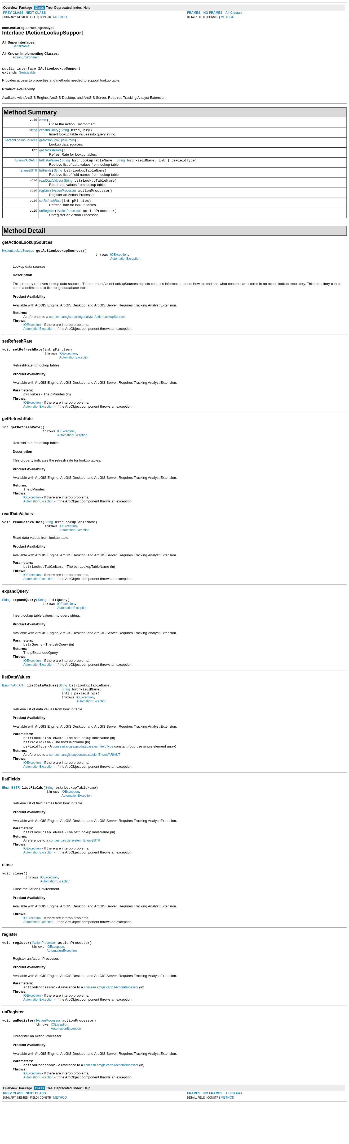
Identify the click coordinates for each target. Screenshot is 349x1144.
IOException (118, 266)
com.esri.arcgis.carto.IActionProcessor (111, 1024)
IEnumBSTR (28, 176)
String (33, 133)
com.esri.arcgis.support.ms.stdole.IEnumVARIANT (84, 783)
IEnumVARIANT (25, 166)
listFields (45, 177)
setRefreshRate (50, 209)
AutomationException (125, 270)
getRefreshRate (50, 155)
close (43, 122)
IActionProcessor (64, 198)
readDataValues (50, 188)
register (44, 198)
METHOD (60, 17)
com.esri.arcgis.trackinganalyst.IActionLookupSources (87, 329)
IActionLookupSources (21, 144)
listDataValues (49, 166)
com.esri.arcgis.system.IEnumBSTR (74, 872)
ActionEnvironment (26, 57)
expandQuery (48, 133)
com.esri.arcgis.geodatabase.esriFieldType (83, 775)
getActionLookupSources (56, 144)
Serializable (21, 46)
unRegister (47, 220)
